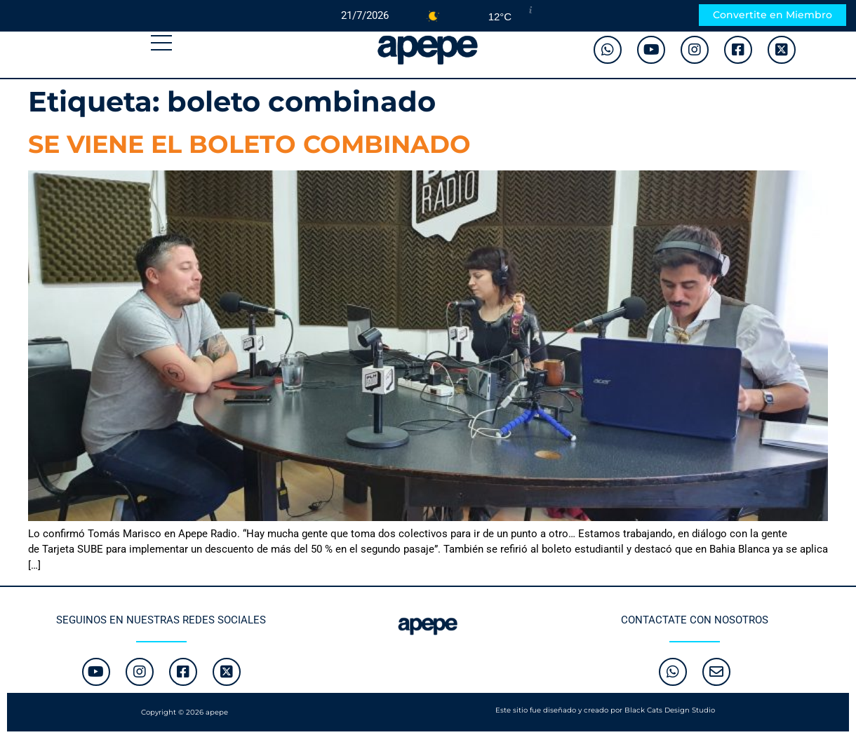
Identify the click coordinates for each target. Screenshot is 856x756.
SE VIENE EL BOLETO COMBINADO (249, 144)
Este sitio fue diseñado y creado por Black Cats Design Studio (605, 710)
